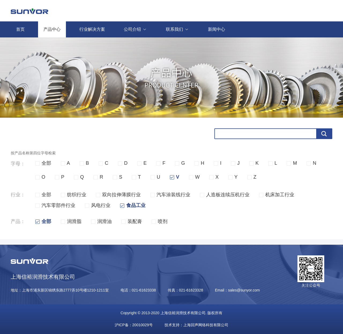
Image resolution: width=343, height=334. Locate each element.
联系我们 (180, 29)
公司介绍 (138, 29)
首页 (20, 29)
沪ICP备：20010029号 (134, 325)
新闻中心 (216, 29)
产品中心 (52, 29)
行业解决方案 (92, 29)
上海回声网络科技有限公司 (205, 325)
